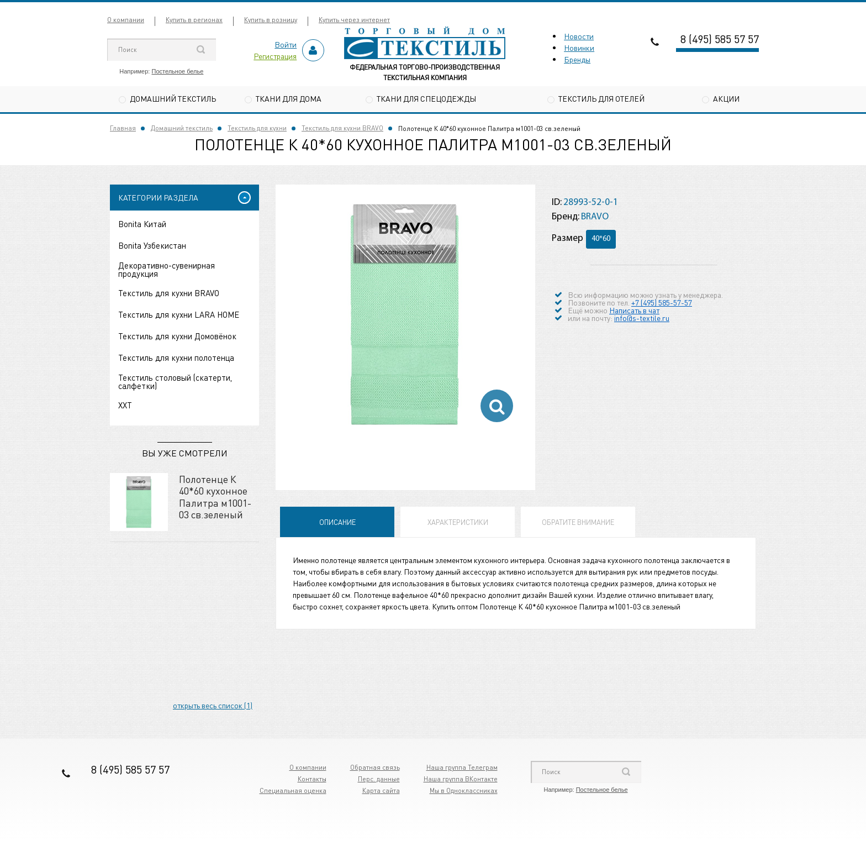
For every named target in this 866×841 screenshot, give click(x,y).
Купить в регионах (194, 19)
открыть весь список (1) (212, 705)
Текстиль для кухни (257, 128)
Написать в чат (634, 310)
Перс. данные (379, 779)
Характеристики (457, 522)
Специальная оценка (293, 790)
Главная (123, 128)
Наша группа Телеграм (462, 767)
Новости (579, 36)
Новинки (579, 47)
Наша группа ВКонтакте (461, 779)
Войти (285, 44)
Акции (726, 98)
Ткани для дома (288, 98)
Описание (337, 522)
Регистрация (275, 56)
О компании (125, 19)
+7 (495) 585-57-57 (661, 302)
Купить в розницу (270, 19)
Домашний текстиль (173, 98)
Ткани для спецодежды (426, 98)
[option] (405, 314)
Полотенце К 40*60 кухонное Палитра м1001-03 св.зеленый (215, 496)
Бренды (577, 59)
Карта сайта (381, 790)
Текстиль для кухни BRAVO (342, 128)
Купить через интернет (354, 19)
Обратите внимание (578, 522)
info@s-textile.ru (641, 318)
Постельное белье (177, 71)
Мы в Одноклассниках (464, 790)
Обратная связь (375, 767)
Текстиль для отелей (601, 98)
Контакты (312, 779)
